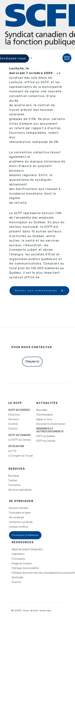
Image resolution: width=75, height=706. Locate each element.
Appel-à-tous (44, 419)
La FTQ (12, 451)
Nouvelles (41, 410)
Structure (14, 414)
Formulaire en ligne (20, 512)
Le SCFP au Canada (19, 439)
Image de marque (22, 563)
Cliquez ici (32, 361)
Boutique (13, 475)
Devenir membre (18, 508)
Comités (13, 424)
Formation (14, 485)
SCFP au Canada (45, 441)
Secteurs (13, 419)
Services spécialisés (20, 489)
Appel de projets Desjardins (27, 549)
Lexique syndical (18, 526)
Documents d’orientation (50, 424)
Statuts (13, 428)
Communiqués (44, 414)
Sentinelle (17, 577)
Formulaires (18, 559)
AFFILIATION (16, 446)
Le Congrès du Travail (20, 455)
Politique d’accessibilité (25, 568)
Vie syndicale (16, 517)
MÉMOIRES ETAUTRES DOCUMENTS (50, 430)
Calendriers (18, 554)
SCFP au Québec (45, 436)
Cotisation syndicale (21, 522)
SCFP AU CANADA (19, 435)
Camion (12, 480)
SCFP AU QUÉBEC (19, 410)
